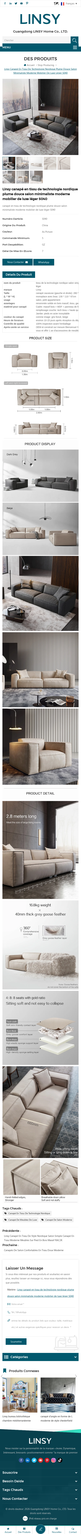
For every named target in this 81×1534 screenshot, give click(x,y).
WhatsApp (43, 262)
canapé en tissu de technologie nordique (29, 1213)
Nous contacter (17, 262)
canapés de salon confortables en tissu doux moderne (34, 1250)
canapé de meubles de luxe (22, 1219)
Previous (2, 1370)
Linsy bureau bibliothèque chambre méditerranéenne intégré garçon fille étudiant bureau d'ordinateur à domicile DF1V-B (19, 1419)
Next (76, 1370)
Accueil (29, 65)
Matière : (40, 1293)
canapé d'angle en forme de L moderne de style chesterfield (56, 1418)
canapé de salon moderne (58, 1219)
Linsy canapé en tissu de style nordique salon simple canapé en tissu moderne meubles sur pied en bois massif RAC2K (39, 1238)
